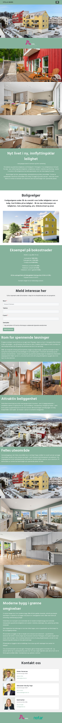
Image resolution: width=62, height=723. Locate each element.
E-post (5, 315)
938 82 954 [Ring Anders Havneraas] (20, 676)
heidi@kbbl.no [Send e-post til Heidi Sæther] (21, 707)
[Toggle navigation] (57, 2)
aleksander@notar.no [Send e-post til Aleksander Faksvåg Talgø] (23, 692)
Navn (5, 301)
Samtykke (6, 323)
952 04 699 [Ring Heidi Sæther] (20, 705)
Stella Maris (8, 2)
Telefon (5, 308)
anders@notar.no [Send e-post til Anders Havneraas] (22, 678)
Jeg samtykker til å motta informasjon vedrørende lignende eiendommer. (25, 325)
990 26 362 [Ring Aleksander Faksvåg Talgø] (20, 690)
